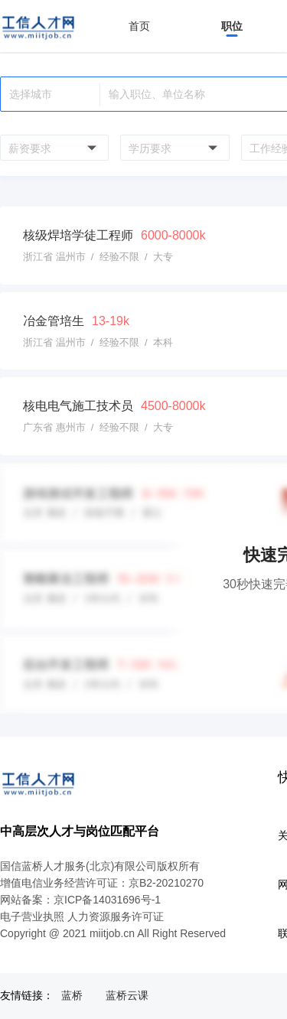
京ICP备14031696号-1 (107, 900)
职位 (232, 26)
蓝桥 (72, 995)
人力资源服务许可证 (115, 916)
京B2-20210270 (166, 883)
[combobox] (52, 147)
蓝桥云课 (127, 995)
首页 (139, 26)
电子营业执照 (32, 916)
